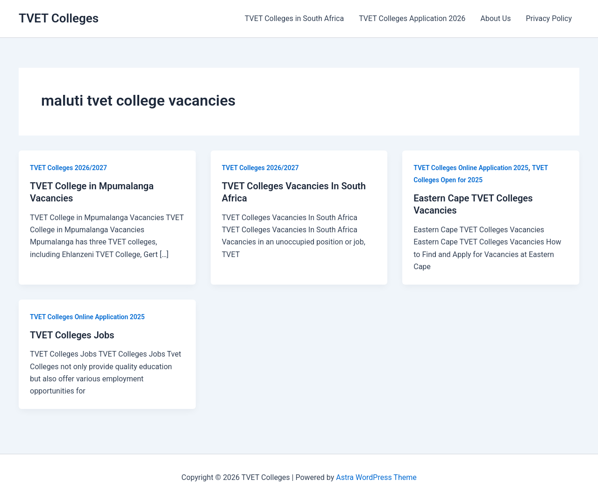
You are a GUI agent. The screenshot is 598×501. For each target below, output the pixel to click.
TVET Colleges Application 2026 (412, 18)
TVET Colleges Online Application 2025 (470, 168)
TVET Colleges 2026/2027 (68, 168)
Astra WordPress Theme (376, 477)
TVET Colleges (59, 18)
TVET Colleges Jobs (72, 335)
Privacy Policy (549, 18)
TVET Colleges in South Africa (294, 18)
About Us (495, 18)
